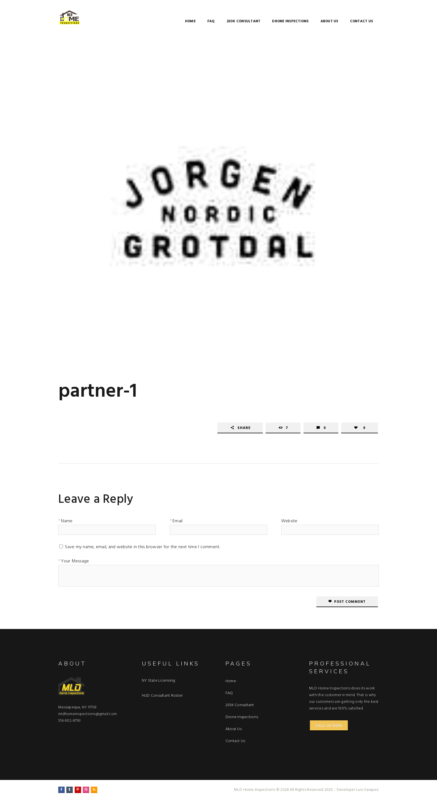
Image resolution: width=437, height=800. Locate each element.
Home (190, 21)
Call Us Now (328, 726)
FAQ (211, 21)
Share (244, 428)
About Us (329, 21)
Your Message (75, 562)
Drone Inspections (290, 21)
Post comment (350, 602)
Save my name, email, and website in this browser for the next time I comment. (142, 548)
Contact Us (361, 21)
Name (66, 522)
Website (289, 522)
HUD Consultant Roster (162, 695)
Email (178, 522)
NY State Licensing (158, 680)
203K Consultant (244, 21)
